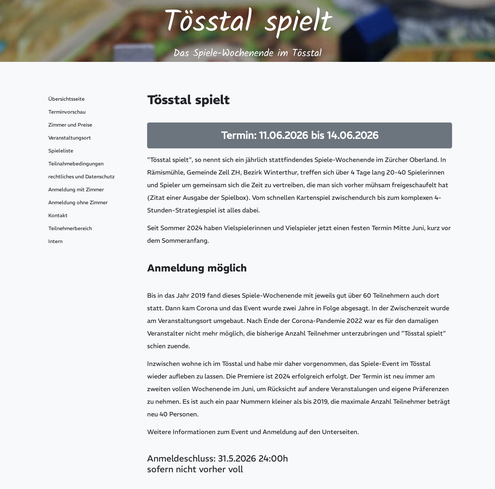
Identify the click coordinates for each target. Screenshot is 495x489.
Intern (55, 241)
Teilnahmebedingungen (76, 163)
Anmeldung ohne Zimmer (78, 202)
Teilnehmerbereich (70, 228)
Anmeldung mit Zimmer (76, 189)
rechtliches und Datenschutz (81, 176)
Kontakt (58, 215)
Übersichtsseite (66, 99)
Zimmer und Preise (70, 125)
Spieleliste (60, 150)
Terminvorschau (67, 112)
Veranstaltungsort (69, 137)
